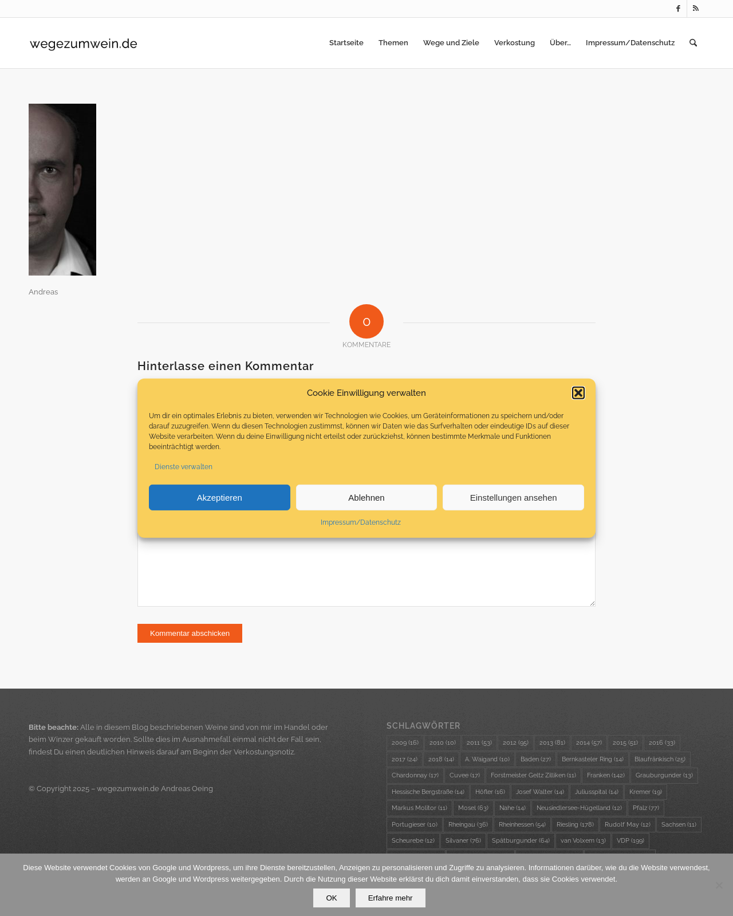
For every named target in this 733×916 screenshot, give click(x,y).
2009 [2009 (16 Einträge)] (405, 742)
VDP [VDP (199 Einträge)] (630, 840)
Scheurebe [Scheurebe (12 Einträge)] (413, 840)
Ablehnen (366, 499)
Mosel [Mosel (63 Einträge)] (473, 808)
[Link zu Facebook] (678, 8)
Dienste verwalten (183, 469)
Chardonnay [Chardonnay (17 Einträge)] (415, 775)
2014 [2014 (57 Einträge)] (589, 742)
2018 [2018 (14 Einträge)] (441, 759)
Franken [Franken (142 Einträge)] (606, 775)
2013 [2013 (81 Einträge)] (552, 742)
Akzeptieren (219, 499)
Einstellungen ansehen (513, 499)
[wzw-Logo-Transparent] (84, 43)
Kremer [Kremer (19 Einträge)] (645, 792)
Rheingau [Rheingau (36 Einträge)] (468, 824)
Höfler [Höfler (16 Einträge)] (490, 792)
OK (331, 898)
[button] (578, 395)
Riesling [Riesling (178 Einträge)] (575, 824)
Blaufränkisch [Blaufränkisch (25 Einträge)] (660, 759)
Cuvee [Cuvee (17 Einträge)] (465, 775)
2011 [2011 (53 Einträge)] (479, 742)
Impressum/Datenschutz (361, 525)
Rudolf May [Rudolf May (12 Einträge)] (628, 824)
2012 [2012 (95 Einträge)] (516, 742)
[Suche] (693, 43)
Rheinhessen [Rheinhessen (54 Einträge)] (522, 824)
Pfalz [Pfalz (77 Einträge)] (646, 808)
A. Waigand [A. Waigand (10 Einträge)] (487, 759)
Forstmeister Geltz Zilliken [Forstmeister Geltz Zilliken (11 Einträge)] (533, 775)
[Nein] (718, 885)
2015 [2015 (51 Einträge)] (625, 742)
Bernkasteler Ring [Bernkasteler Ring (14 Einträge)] (593, 759)
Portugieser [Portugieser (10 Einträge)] (415, 824)
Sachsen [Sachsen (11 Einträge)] (678, 824)
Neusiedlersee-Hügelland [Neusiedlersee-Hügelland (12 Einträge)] (579, 808)
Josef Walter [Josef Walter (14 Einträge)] (540, 792)
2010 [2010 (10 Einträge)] (442, 742)
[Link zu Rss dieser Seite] (695, 8)
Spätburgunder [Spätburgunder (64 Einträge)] (521, 840)
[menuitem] (346, 43)
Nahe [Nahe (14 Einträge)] (512, 808)
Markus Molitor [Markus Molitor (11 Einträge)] (419, 808)
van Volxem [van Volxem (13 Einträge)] (583, 840)
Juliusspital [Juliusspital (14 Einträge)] (596, 792)
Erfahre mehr (390, 898)
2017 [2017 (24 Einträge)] (404, 759)
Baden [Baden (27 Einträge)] (536, 759)
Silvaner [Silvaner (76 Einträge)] (463, 840)
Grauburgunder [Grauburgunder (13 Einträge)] (664, 775)
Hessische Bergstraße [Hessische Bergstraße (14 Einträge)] (428, 792)
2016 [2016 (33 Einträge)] (662, 742)
